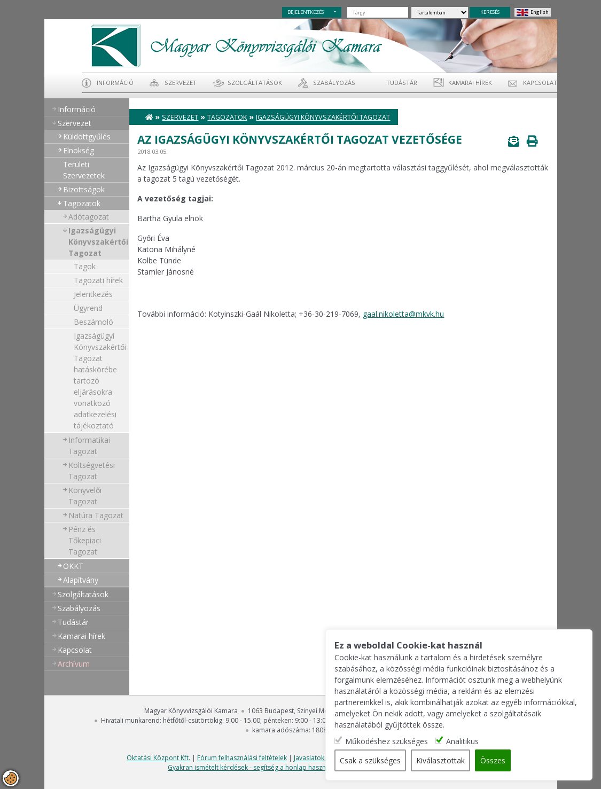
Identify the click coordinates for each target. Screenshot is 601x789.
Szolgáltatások (255, 83)
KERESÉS (489, 12)
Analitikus (462, 741)
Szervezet (181, 83)
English (539, 12)
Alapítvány (80, 580)
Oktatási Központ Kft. (158, 757)
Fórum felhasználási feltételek (242, 757)
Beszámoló (93, 322)
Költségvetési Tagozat (91, 470)
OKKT (73, 566)
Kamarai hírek (470, 83)
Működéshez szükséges (386, 741)
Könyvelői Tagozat (85, 495)
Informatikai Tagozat (89, 445)
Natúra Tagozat (95, 515)
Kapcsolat (540, 83)
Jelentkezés (93, 294)
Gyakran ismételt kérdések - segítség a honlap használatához (260, 767)
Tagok (85, 266)
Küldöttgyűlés (87, 136)
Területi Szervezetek (84, 170)
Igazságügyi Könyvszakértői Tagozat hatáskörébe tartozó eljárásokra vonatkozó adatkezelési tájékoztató (100, 381)
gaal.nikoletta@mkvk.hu (403, 314)
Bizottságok (84, 189)
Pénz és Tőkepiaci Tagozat (84, 540)
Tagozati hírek (98, 280)
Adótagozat (88, 217)
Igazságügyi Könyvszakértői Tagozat (98, 241)
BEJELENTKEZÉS (305, 12)
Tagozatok (81, 203)
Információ (115, 83)
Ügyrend (88, 308)
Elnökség (78, 150)
